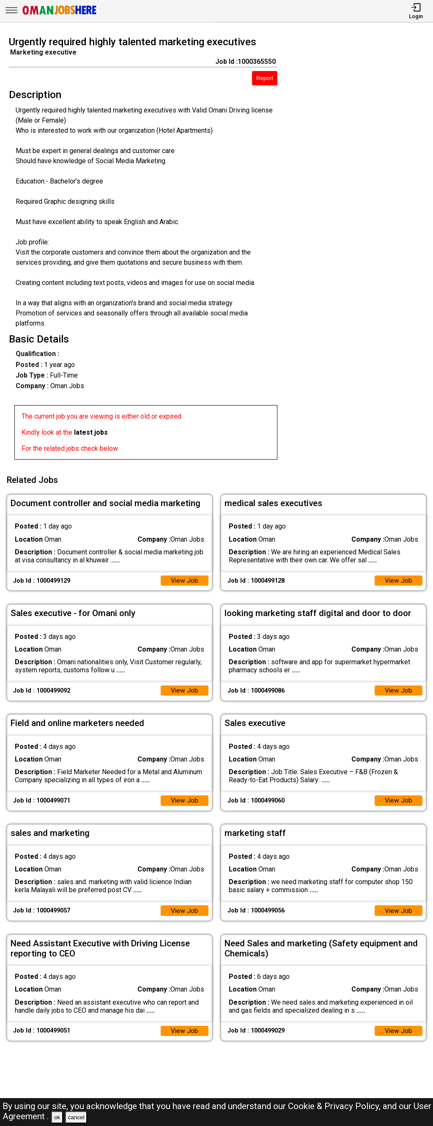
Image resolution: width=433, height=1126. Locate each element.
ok (57, 1117)
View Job (184, 579)
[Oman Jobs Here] (60, 15)
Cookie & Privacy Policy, (335, 1106)
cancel (76, 1117)
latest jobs (91, 432)
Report (264, 78)
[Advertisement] (360, 250)
